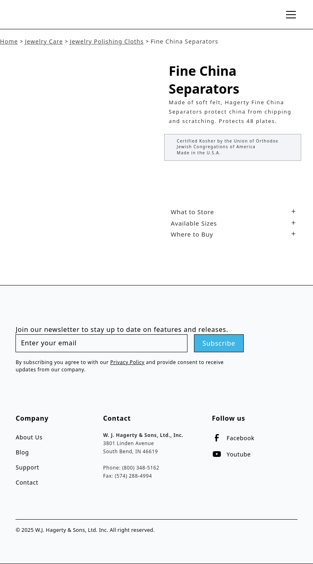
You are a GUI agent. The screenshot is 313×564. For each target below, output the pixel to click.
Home (9, 41)
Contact (26, 482)
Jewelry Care (44, 41)
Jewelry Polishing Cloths (106, 41)
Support (27, 467)
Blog (22, 452)
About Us (28, 437)
